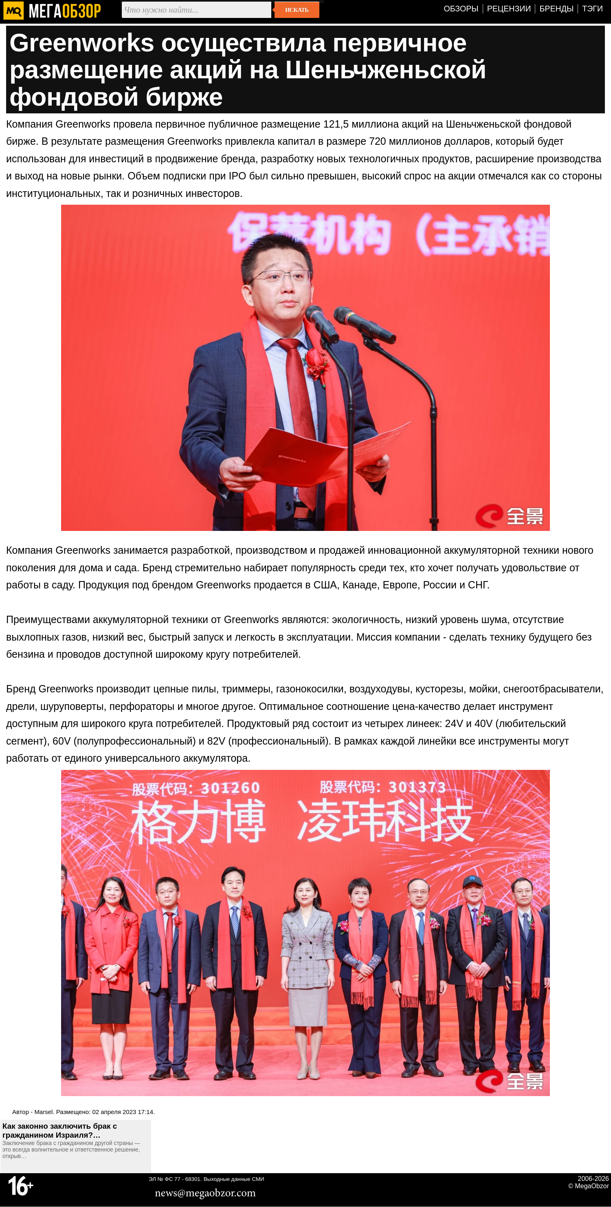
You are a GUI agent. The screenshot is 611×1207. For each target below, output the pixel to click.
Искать (296, 10)
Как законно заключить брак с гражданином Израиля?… (59, 1130)
